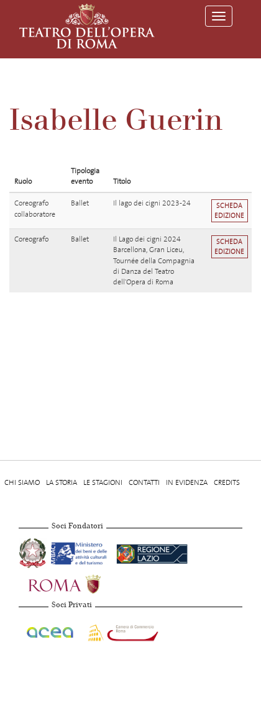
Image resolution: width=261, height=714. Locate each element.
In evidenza (187, 482)
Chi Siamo (22, 482)
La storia (61, 482)
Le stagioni (102, 482)
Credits (227, 482)
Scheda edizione (229, 210)
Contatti (144, 482)
